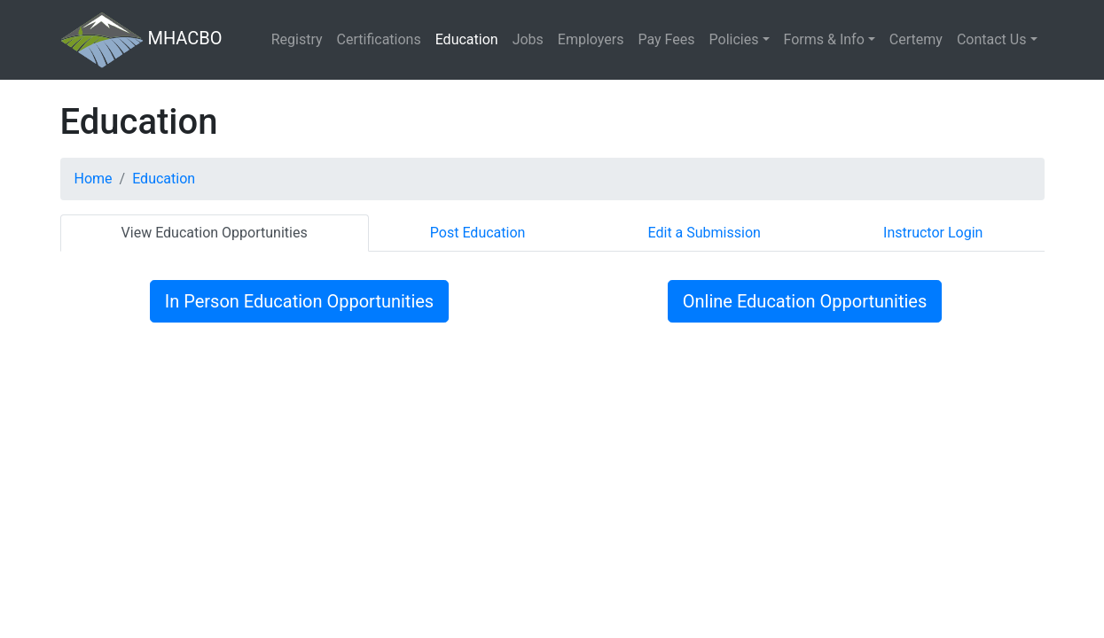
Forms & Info (824, 39)
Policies (734, 39)
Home (93, 178)
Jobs (528, 39)
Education (466, 39)
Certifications (379, 39)
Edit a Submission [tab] (704, 232)
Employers (591, 39)
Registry (297, 39)
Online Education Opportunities (805, 301)
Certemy (916, 39)
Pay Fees (666, 39)
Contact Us (992, 39)
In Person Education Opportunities (299, 301)
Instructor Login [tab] (933, 232)
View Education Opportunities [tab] (214, 232)
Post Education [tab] (478, 232)
